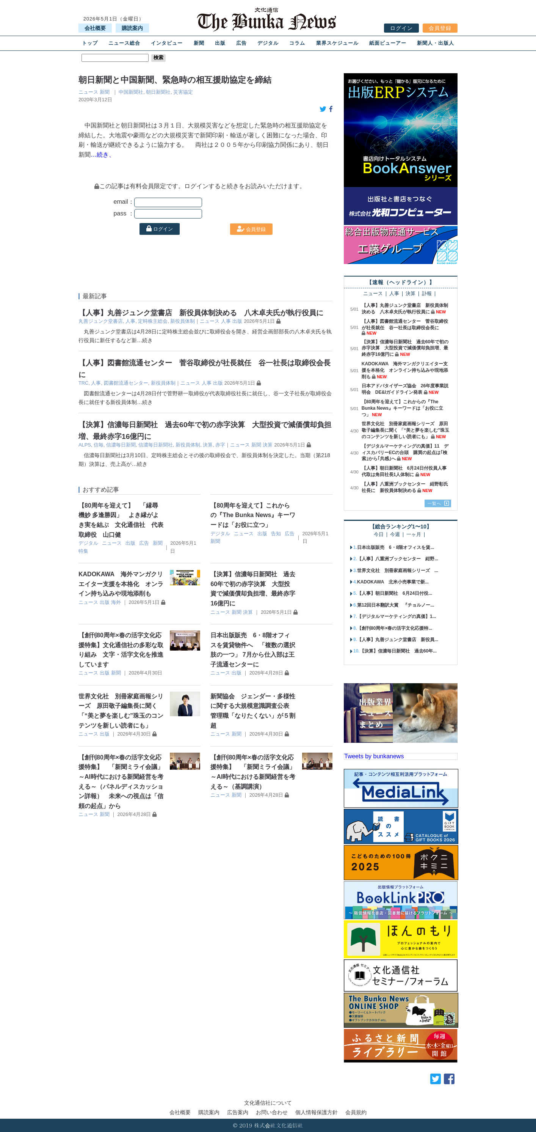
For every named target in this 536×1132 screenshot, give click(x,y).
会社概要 (95, 28)
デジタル (268, 43)
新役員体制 (182, 321)
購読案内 (132, 28)
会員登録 (440, 28)
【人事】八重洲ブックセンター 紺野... (397, 558)
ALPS (84, 445)
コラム (297, 43)
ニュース (88, 92)
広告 (241, 43)
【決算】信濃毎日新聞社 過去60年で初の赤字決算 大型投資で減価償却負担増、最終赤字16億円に (405, 348)
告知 (276, 533)
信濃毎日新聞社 (155, 445)
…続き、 (103, 154)
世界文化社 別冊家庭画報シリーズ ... (397, 570)
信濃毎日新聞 (121, 445)
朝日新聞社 (158, 92)
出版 (220, 43)
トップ (90, 43)
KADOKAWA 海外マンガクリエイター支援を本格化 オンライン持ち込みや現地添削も (120, 584)
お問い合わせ (272, 1112)
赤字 (220, 445)
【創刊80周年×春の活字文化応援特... (394, 628)
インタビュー (167, 43)
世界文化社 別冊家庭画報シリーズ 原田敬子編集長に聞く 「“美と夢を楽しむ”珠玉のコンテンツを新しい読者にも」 (405, 430)
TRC (83, 383)
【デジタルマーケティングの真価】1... (396, 616)
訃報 (427, 293)
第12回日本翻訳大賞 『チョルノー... (395, 605)
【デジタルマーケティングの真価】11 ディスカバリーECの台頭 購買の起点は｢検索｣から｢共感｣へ (405, 452)
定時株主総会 (153, 321)
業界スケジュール (337, 43)
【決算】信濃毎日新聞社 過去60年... (398, 651)
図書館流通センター (126, 383)
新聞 (199, 43)
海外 (116, 602)
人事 (130, 321)
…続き (145, 340)
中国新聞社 (131, 92)
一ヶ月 (413, 534)
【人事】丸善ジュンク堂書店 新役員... (397, 639)
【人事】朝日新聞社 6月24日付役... (394, 593)
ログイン (401, 28)
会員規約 (356, 1112)
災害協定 (183, 92)
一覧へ (434, 503)
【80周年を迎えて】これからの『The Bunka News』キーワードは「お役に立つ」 (252, 515)
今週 (395, 534)
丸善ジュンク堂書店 (100, 321)
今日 (379, 534)
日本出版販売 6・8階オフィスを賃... (395, 547)
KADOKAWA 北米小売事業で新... (393, 582)
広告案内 (237, 1112)
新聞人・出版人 (435, 43)
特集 (83, 551)
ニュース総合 (124, 43)
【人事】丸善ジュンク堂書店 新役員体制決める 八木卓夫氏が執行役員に (200, 313)
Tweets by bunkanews (374, 756)
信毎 (98, 445)
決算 (208, 445)
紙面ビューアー (387, 43)
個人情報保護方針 (316, 1112)
